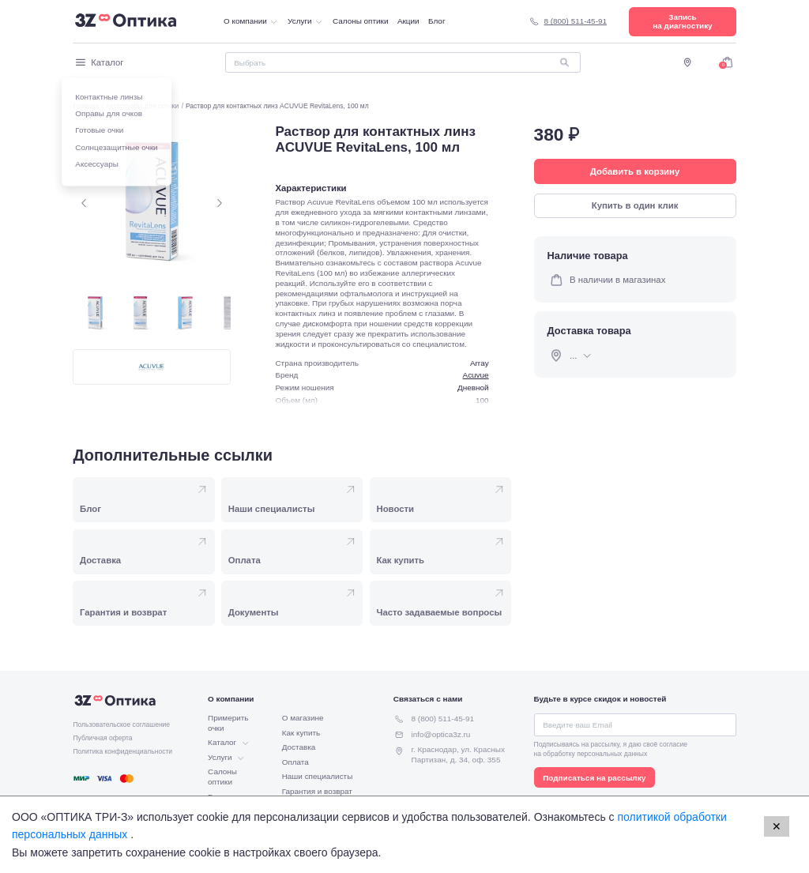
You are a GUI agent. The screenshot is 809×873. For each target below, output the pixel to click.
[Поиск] (403, 62)
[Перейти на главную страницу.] (126, 21)
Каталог (98, 62)
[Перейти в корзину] (727, 62)
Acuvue (476, 375)
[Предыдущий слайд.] (84, 202)
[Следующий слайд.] (219, 202)
